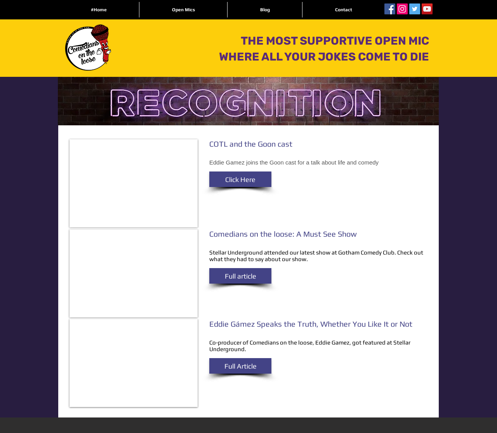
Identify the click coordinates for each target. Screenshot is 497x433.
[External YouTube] (134, 183)
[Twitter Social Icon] (414, 8)
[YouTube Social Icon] (427, 8)
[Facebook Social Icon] (389, 8)
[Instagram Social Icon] (402, 8)
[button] (240, 179)
